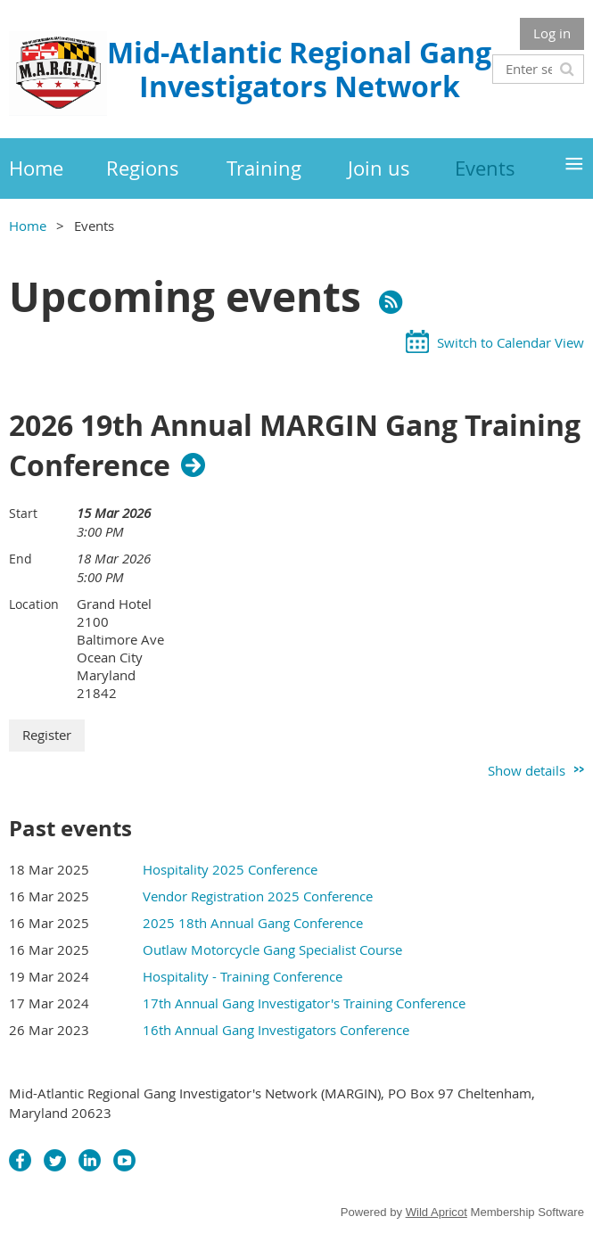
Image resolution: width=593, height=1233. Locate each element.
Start (23, 513)
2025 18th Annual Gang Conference (253, 923)
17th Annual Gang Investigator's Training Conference (304, 1003)
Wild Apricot (436, 1212)
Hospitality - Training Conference (242, 976)
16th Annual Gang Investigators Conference (276, 1030)
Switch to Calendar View (510, 342)
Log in (552, 33)
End (20, 558)
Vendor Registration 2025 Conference (258, 896)
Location (34, 604)
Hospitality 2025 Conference (230, 869)
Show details (526, 770)
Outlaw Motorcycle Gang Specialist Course (272, 949)
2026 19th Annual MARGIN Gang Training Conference (295, 445)
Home (27, 225)
